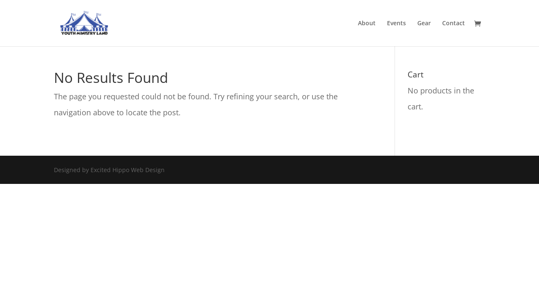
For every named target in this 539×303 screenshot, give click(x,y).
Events (396, 23)
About (367, 23)
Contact (453, 23)
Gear (424, 23)
